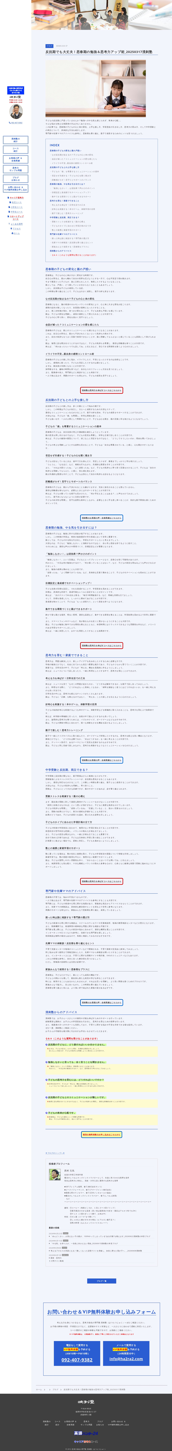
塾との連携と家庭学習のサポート (66, 230)
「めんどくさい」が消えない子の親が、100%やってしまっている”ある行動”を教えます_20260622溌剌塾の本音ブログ (100, 1236)
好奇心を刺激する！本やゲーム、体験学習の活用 (73, 209)
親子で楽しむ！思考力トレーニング (67, 213)
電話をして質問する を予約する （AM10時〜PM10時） (77, 1353)
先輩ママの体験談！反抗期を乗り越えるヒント (72, 242)
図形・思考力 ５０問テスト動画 (56, 1259)
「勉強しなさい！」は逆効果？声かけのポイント (73, 188)
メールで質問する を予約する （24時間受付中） (126, 1352)
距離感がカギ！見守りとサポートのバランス (71, 180)
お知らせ (65, 1255)
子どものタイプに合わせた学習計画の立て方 (71, 226)
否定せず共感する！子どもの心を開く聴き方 (71, 175)
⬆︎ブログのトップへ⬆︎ (55, 1153)
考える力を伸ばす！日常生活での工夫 (68, 205)
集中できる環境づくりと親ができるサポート (71, 196)
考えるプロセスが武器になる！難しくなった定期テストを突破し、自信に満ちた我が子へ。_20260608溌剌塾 (96, 1251)
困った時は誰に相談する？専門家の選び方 (70, 238)
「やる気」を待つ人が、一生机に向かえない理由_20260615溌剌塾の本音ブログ (84, 1243)
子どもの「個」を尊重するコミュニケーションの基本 (75, 171)
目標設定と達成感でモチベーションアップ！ (71, 192)
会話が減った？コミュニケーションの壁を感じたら (74, 159)
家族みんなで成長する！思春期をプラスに (70, 246)
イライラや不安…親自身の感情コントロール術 (72, 163)
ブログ (49, 46)
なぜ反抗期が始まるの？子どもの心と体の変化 (72, 155)
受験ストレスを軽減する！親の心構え (68, 221)
